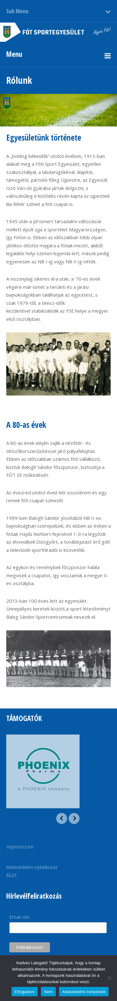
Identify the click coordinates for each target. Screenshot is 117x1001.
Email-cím (19, 917)
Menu (14, 54)
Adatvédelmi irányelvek (83, 991)
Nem (48, 991)
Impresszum (19, 846)
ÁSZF (11, 875)
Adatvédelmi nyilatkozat (31, 867)
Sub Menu (17, 11)
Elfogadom (25, 991)
